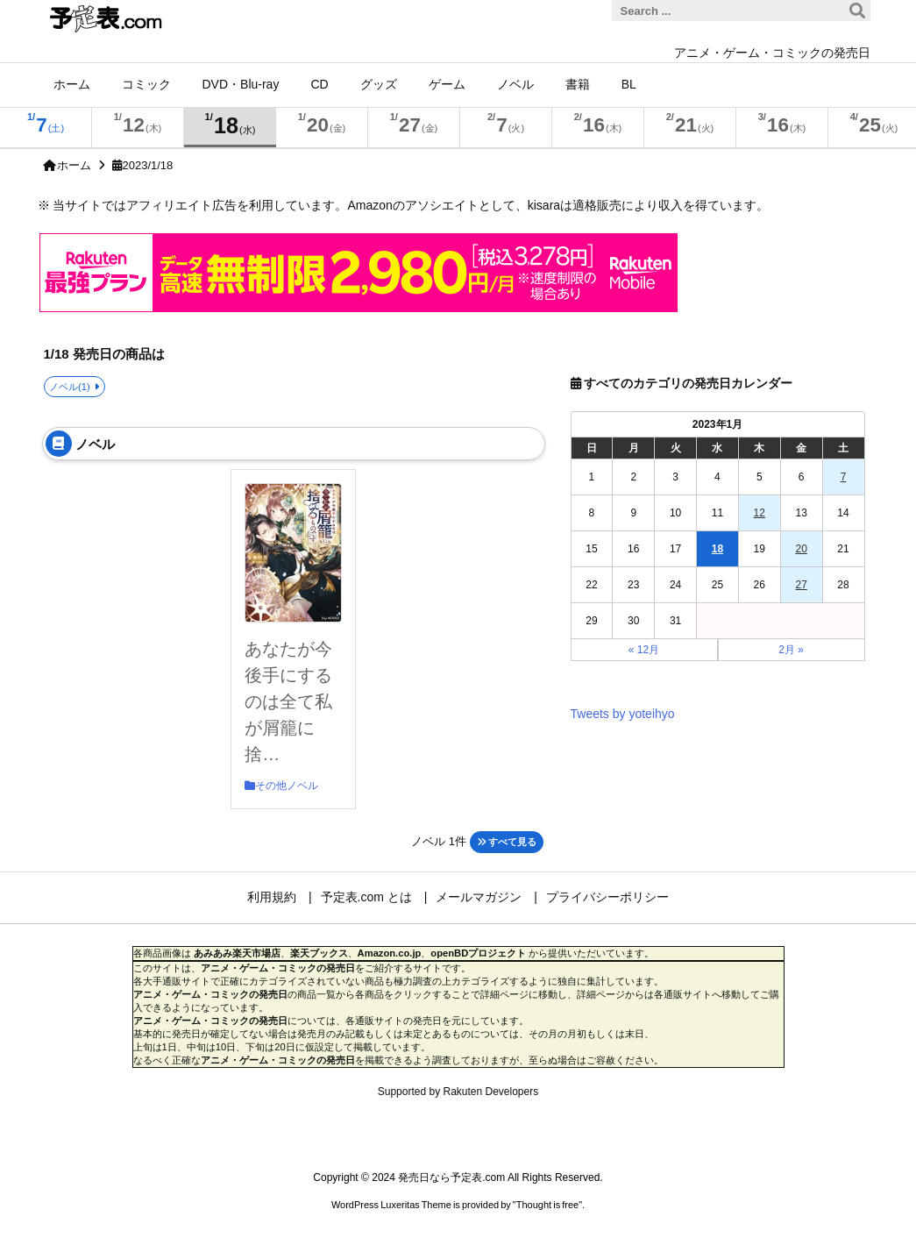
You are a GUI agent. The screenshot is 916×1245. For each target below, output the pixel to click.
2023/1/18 (148, 165)
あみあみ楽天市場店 (237, 953)
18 (717, 549)
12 (759, 513)
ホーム (74, 165)
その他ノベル (286, 785)
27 (800, 585)
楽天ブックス (319, 953)
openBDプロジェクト (478, 953)
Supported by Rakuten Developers (458, 1091)
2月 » (791, 650)
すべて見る (506, 841)
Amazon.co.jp (390, 953)
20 (800, 549)
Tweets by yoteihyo (623, 714)
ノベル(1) (69, 386)
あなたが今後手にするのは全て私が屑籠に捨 (288, 701)
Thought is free (547, 1204)
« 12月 (643, 650)
